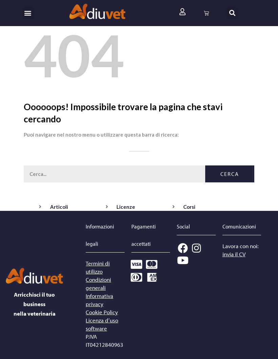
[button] (28, 13)
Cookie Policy (102, 312)
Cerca (229, 174)
